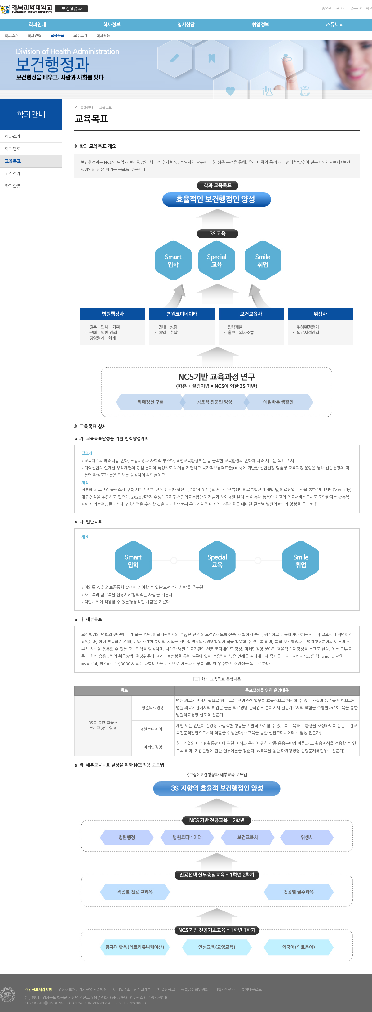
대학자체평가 (225, 990)
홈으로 (326, 8)
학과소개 (13, 136)
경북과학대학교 (361, 8)
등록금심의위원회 (194, 990)
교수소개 (13, 174)
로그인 (340, 8)
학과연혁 (13, 149)
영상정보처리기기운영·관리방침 (82, 990)
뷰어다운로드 (251, 990)
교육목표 (13, 161)
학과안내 (37, 24)
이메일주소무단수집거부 (132, 990)
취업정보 (260, 24)
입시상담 (186, 24)
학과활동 (13, 186)
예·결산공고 (166, 990)
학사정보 (111, 24)
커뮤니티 (334, 24)
